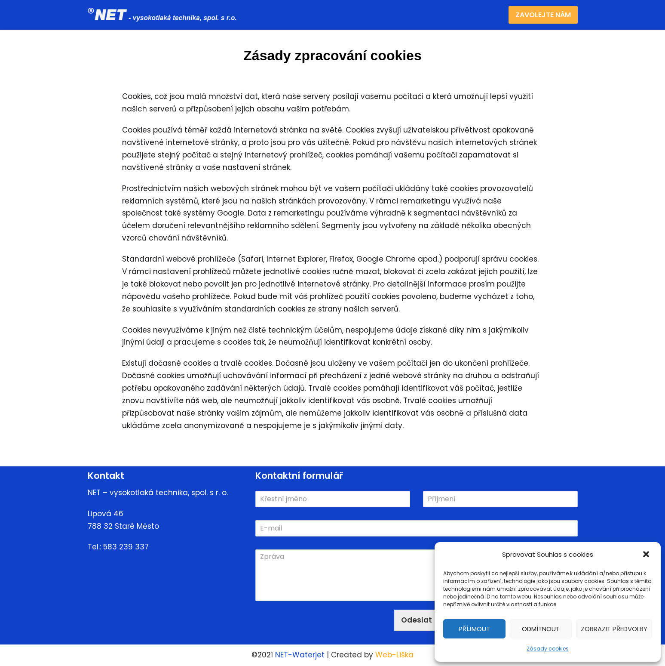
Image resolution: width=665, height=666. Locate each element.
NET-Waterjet (300, 655)
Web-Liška (394, 655)
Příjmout (474, 628)
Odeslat (416, 620)
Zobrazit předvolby (614, 628)
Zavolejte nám (543, 15)
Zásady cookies (548, 648)
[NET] (165, 15)
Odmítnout (541, 628)
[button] (647, 555)
